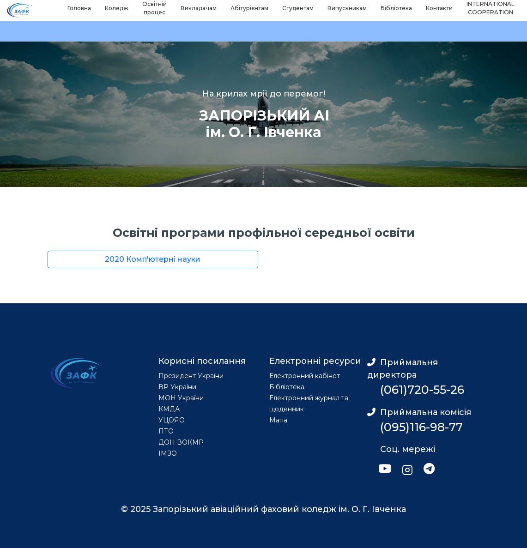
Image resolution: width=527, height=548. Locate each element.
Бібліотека (396, 8)
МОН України (181, 398)
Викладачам (199, 8)
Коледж (116, 8)
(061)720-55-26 (422, 390)
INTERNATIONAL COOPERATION (490, 8)
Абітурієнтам (249, 8)
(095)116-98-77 (421, 427)
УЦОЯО (171, 420)
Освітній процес (154, 8)
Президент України (191, 376)
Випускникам (347, 8)
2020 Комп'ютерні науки (152, 259)
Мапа (278, 420)
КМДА (169, 409)
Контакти (439, 8)
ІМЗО (167, 453)
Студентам (298, 8)
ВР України (177, 387)
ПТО (166, 431)
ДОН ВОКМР (181, 442)
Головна (79, 8)
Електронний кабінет (304, 376)
